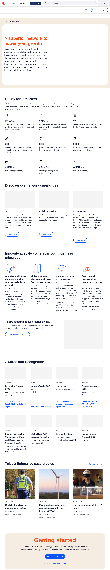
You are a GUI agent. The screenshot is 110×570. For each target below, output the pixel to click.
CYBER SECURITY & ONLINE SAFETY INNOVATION (92, 381)
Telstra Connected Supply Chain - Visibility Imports (15, 381)
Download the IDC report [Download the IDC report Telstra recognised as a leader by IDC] (17, 312)
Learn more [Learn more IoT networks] (80, 217)
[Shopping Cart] (86, 10)
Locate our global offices (55, 541)
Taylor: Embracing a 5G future (88, 484)
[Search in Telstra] (70, 3)
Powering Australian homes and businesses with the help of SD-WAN (54, 485)
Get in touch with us (55, 534)
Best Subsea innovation (41, 384)
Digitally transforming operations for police (20, 484)
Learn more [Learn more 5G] (12, 211)
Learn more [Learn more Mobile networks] (46, 211)
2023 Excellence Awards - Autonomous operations (67, 381)
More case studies (96, 441)
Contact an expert (99, 10)
